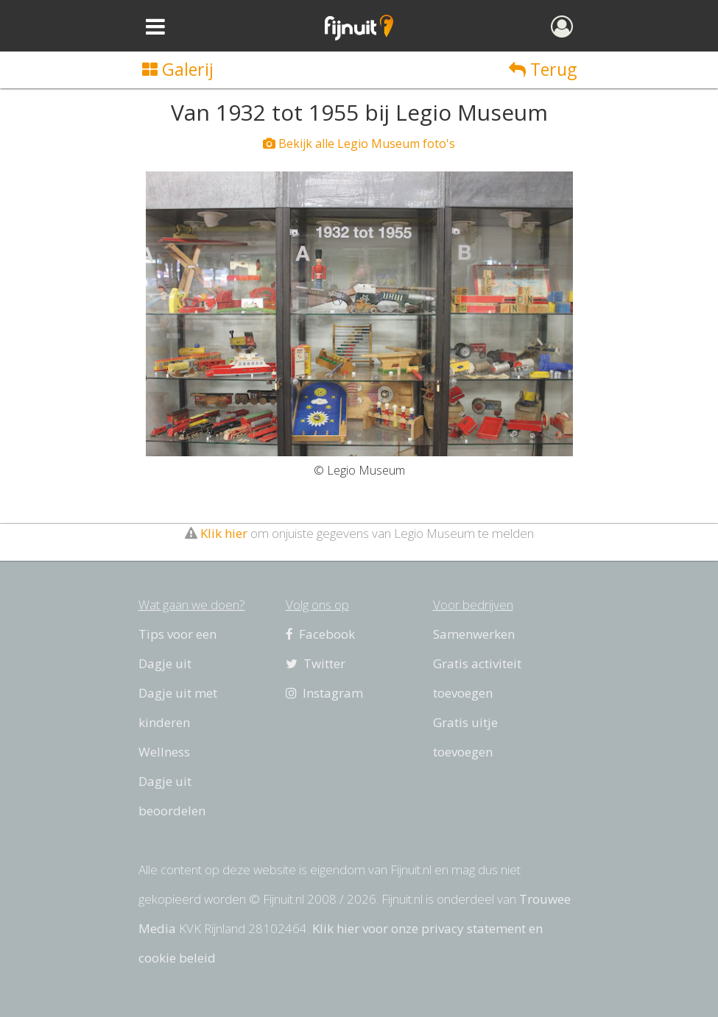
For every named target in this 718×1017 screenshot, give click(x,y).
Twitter (315, 663)
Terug (543, 69)
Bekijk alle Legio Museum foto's (359, 143)
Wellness (164, 751)
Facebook (320, 634)
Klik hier (223, 533)
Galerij (178, 69)
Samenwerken (474, 634)
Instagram (324, 692)
